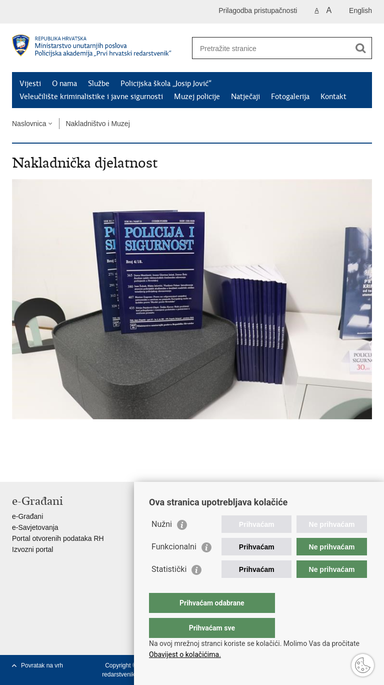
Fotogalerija (290, 96)
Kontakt (333, 96)
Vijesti (30, 83)
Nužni (162, 544)
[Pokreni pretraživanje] (360, 48)
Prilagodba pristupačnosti (257, 11)
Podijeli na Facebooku (39, 466)
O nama (64, 83)
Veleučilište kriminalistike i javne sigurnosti (91, 96)
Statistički (169, 589)
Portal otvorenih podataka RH (58, 538)
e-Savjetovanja (35, 527)
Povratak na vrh (42, 665)
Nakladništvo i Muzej (98, 124)
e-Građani (27, 516)
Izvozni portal (32, 549)
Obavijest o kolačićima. (185, 654)
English (360, 11)
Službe (99, 83)
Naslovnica (29, 124)
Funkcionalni (174, 566)
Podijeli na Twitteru (60, 466)
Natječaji (245, 96)
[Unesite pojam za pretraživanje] (271, 48)
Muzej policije (197, 96)
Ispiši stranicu (17, 466)
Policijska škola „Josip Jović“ (166, 83)
